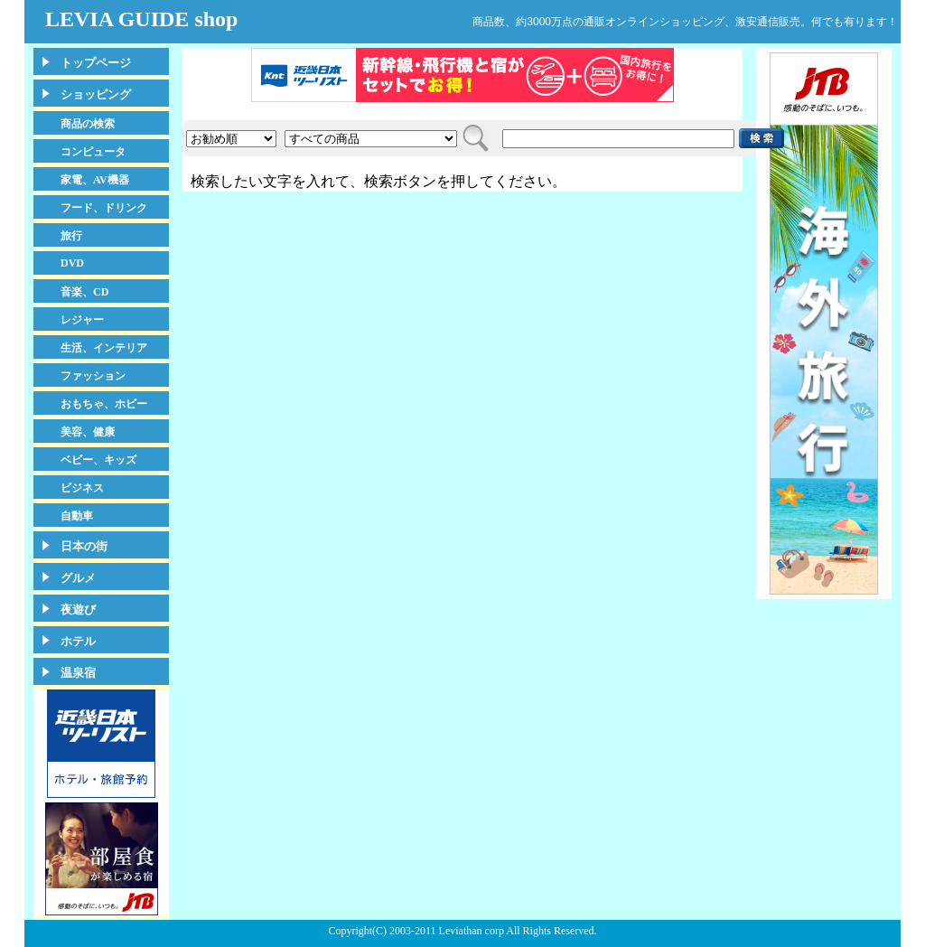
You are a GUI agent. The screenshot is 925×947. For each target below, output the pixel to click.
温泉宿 (78, 673)
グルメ (78, 578)
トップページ (96, 63)
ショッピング (96, 94)
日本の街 (84, 546)
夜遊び (78, 609)
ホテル (78, 641)
